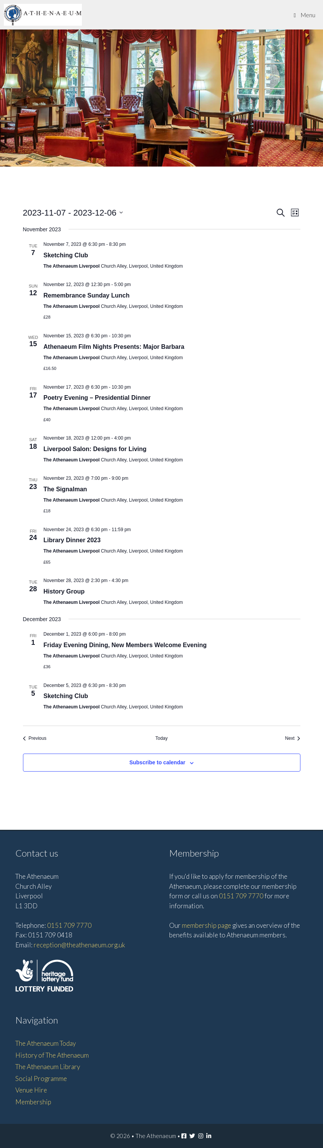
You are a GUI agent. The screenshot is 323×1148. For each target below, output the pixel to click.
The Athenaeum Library (47, 1067)
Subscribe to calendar (157, 762)
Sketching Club (66, 255)
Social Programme (41, 1078)
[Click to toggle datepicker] (73, 212)
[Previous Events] (35, 738)
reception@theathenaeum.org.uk (79, 945)
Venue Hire (31, 1090)
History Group (64, 591)
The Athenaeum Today (45, 1043)
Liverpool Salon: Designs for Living (95, 449)
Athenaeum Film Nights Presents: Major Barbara (114, 346)
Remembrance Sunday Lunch (87, 295)
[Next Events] (292, 738)
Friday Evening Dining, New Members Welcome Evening (125, 645)
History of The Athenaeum (52, 1055)
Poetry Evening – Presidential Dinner (97, 397)
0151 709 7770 (69, 925)
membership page (206, 925)
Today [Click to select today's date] (161, 738)
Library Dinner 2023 (72, 540)
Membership (33, 1102)
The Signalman (65, 489)
